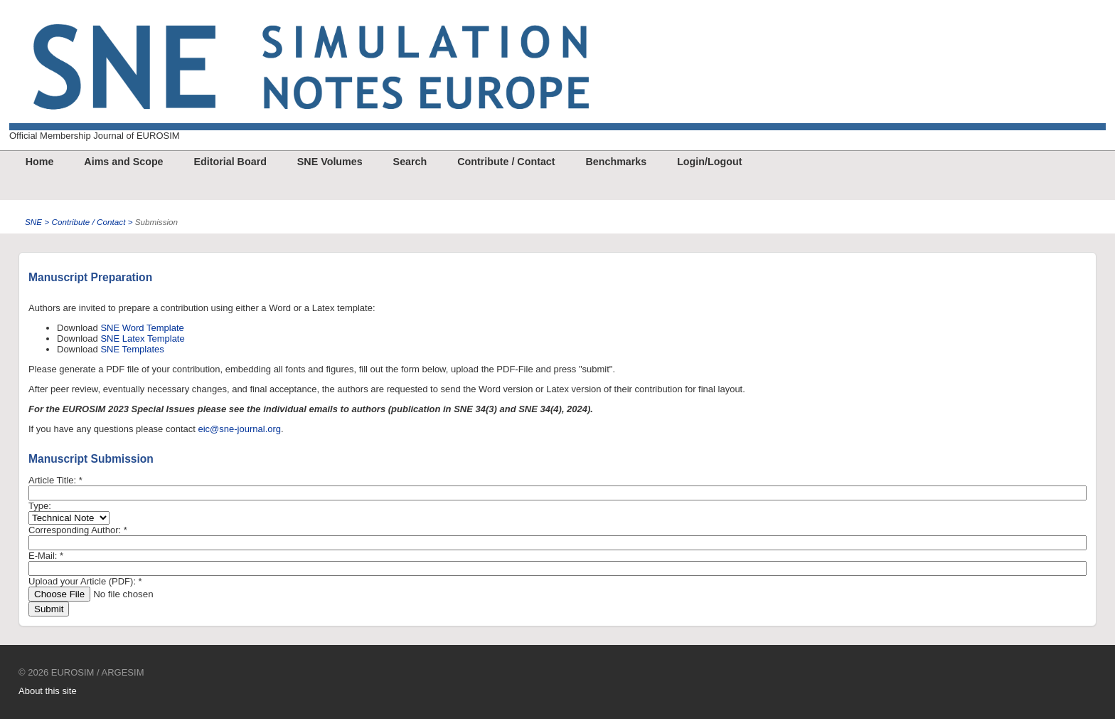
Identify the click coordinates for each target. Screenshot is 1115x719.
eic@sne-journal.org (240, 429)
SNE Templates (132, 349)
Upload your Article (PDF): (85, 581)
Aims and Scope (123, 161)
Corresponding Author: (77, 530)
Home (40, 161)
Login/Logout (709, 161)
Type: (39, 505)
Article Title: (55, 480)
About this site (47, 691)
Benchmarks (615, 161)
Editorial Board (229, 161)
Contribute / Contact (506, 161)
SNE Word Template (141, 327)
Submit (48, 609)
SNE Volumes (330, 161)
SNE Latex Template (142, 338)
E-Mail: (45, 555)
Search (410, 161)
